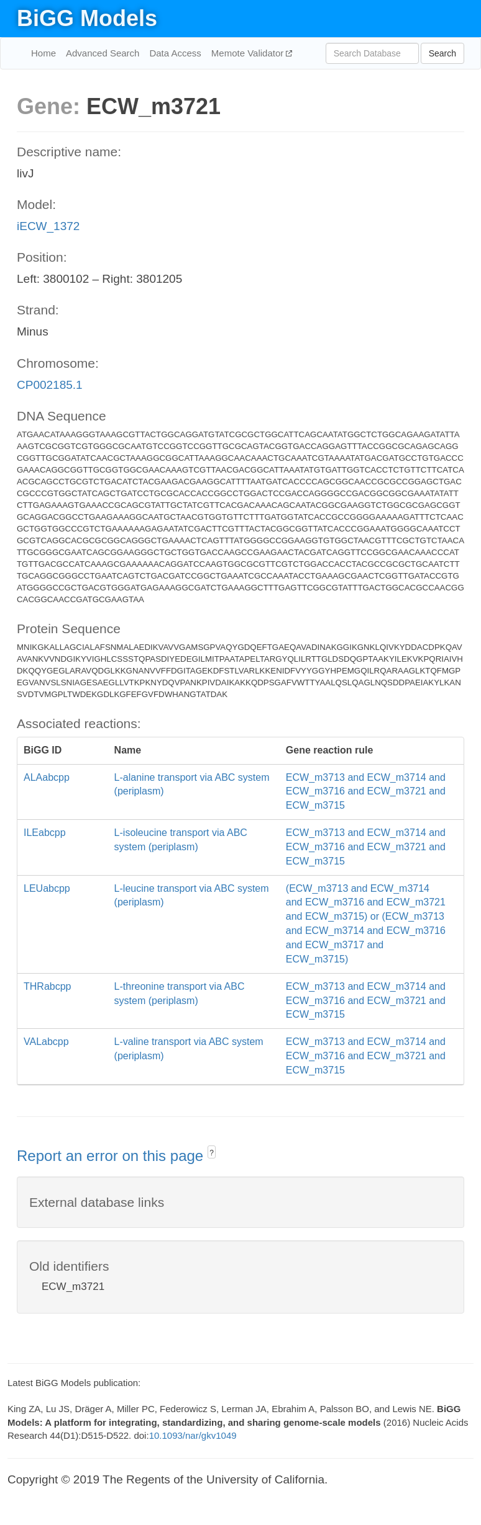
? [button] (211, 1153)
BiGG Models (87, 18)
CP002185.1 (50, 384)
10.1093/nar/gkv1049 (193, 1435)
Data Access (175, 53)
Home (43, 53)
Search (442, 53)
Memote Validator (248, 53)
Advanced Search (102, 53)
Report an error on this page (112, 1155)
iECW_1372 (48, 226)
